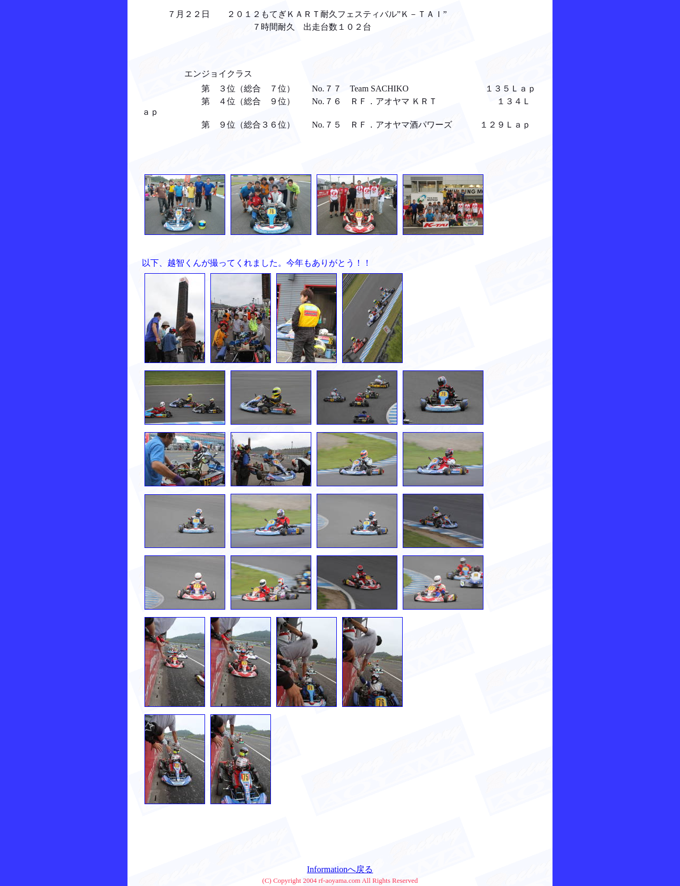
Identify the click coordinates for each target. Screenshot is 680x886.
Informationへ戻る (340, 869)
